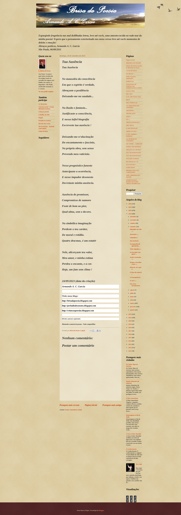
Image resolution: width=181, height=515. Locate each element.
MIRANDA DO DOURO (133, 63)
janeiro (132, 310)
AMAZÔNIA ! (130, 110)
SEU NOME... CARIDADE (134, 144)
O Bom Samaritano (132, 398)
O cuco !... (133, 280)
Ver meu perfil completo (46, 91)
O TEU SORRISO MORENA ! (131, 135)
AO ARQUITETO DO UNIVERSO (132, 106)
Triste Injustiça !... (135, 249)
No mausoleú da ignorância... (135, 245)
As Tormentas (43, 104)
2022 (130, 314)
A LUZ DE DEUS (131, 71)
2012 (130, 347)
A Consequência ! (135, 277)
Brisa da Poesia (46, 71)
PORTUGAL (130, 81)
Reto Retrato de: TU (132, 161)
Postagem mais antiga (111, 405)
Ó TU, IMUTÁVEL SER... (134, 97)
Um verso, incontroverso (135, 284)
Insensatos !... (134, 234)
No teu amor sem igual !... (135, 253)
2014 (130, 341)
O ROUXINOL (130, 167)
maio (132, 296)
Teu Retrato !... (130, 74)
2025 (130, 207)
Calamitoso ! (134, 237)
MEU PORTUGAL (131, 103)
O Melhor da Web (44, 115)
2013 (130, 344)
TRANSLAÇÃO (130, 113)
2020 (130, 321)
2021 (130, 317)
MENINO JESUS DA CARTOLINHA (132, 171)
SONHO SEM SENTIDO (133, 147)
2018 (130, 327)
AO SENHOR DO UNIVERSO (131, 140)
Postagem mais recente (69, 405)
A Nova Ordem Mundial (133, 434)
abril (131, 300)
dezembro (133, 216)
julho (132, 293)
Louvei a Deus (130, 91)
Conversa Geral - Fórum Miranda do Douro (46, 108)
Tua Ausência (134, 241)
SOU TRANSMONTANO (133, 153)
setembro (133, 226)
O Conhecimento (131, 449)
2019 (130, 324)
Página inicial (91, 405)
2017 (130, 331)
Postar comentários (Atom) (73, 410)
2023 (130, 214)
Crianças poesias (44, 112)
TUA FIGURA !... (131, 164)
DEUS (128, 100)
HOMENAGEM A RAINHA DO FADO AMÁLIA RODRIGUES (133, 182)
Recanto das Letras (44, 123)
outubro (132, 223)
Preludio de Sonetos (45, 120)
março (132, 303)
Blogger (101, 510)
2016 (130, 334)
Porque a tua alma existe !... (135, 263)
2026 (130, 204)
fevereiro (133, 306)
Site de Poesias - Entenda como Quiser (46, 127)
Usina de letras (43, 131)
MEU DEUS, (130, 125)
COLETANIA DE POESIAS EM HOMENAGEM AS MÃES (134, 86)
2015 (130, 337)
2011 (130, 351)
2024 (130, 210)
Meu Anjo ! (129, 94)
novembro (133, 220)
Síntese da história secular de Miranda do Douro (134, 66)
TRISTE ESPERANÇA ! (133, 122)
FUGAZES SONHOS (132, 158)
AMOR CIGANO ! (131, 131)
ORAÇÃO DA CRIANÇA (133, 150)
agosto (132, 290)
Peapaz (41, 118)
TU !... (128, 119)
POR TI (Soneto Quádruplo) (131, 77)
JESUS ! (128, 116)
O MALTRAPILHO (132, 128)
